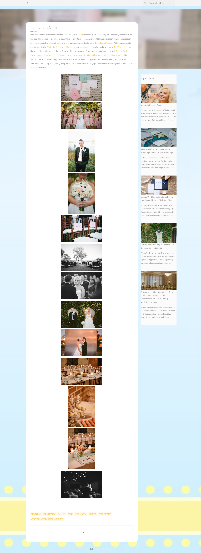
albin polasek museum (43, 513)
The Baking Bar (94, 55)
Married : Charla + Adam (151, 104)
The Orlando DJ (60, 55)
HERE (32, 67)
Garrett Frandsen (44, 55)
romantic (80, 513)
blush (61, 513)
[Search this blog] (161, 3)
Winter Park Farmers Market (59, 46)
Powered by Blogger (100, 549)
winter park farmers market (47, 518)
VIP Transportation (76, 55)
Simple (92, 513)
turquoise (105, 513)
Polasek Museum (105, 42)
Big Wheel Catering (122, 46)
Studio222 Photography (112, 55)
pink (70, 513)
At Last (80, 34)
